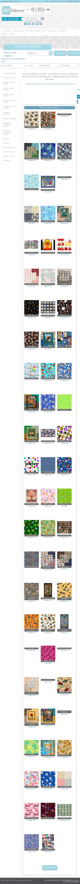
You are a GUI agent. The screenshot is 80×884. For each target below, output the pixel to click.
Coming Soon (9, 147)
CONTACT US (55, 1)
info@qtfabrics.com (71, 880)
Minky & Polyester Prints (8, 124)
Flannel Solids (10, 118)
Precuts (7, 143)
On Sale (7, 160)
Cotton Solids (10, 77)
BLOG (63, 1)
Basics (6, 138)
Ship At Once (9, 152)
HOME (46, 1)
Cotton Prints (9, 73)
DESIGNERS (62, 31)
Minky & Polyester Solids (8, 132)
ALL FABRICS (50, 868)
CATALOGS (52, 31)
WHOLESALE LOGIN (73, 1)
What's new (9, 156)
